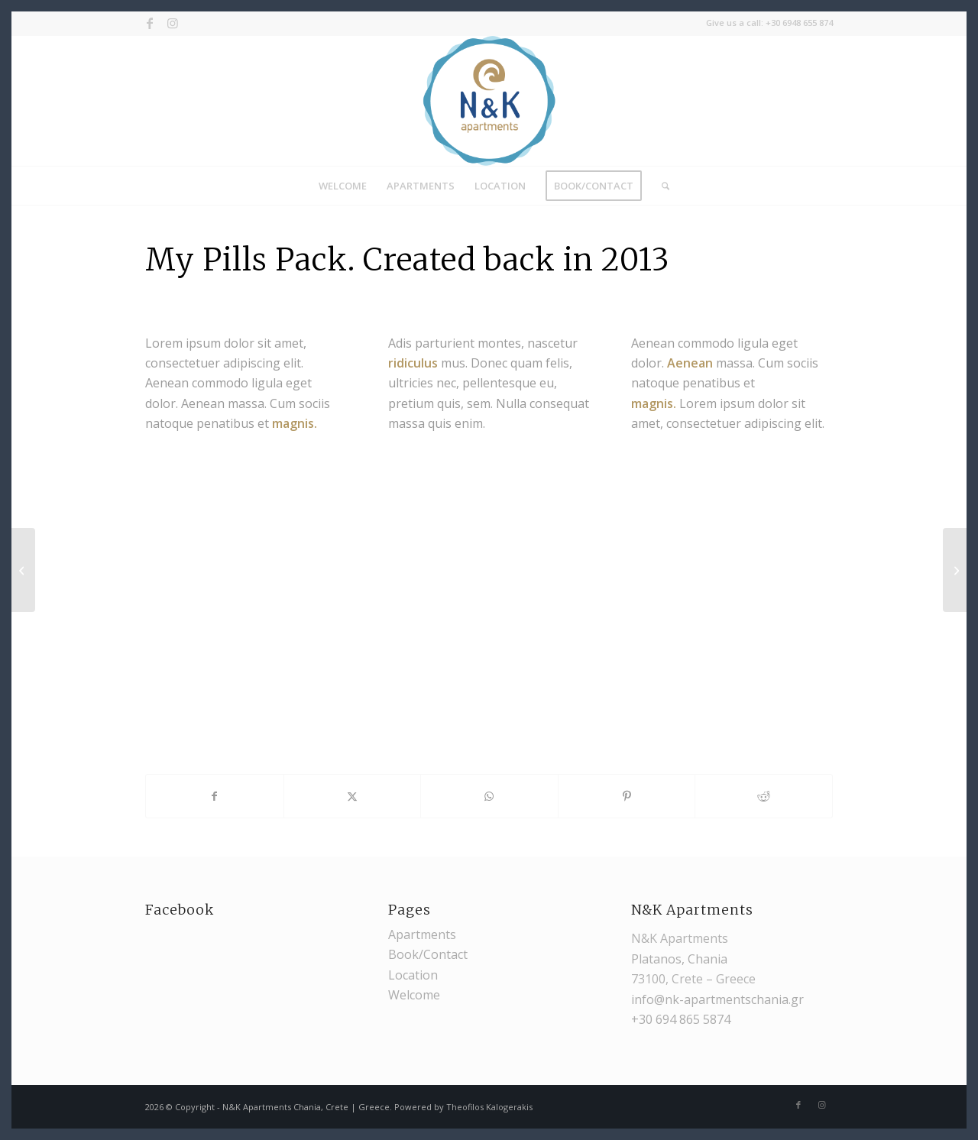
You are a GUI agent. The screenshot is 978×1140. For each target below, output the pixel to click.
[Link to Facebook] (149, 22)
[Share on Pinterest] (627, 796)
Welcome (414, 994)
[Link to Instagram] (172, 22)
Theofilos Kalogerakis (489, 1106)
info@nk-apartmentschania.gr (717, 999)
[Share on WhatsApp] (489, 796)
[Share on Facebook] (214, 796)
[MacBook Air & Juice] (955, 570)
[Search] (660, 186)
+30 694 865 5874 (680, 1019)
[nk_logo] (489, 101)
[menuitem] (343, 186)
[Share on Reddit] (763, 796)
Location (413, 975)
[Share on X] (352, 796)
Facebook (179, 910)
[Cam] (23, 570)
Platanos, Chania (679, 959)
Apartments (422, 934)
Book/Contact (428, 954)
